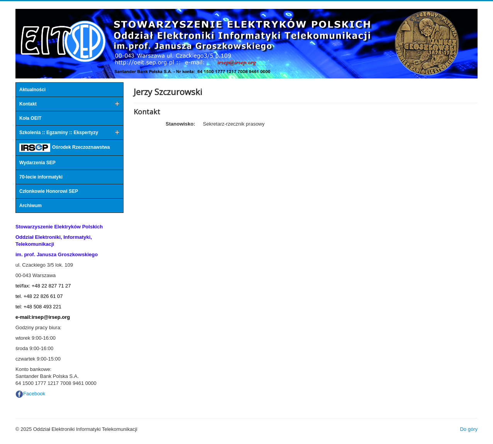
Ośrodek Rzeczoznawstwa (64, 147)
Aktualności (32, 89)
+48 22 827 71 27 (51, 286)
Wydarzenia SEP (37, 162)
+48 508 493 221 (42, 307)
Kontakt (28, 104)
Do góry (469, 429)
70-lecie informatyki (41, 177)
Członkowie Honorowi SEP (48, 191)
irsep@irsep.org (51, 317)
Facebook (34, 393)
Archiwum (30, 205)
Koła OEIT (30, 118)
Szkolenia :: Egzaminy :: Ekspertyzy (58, 132)
